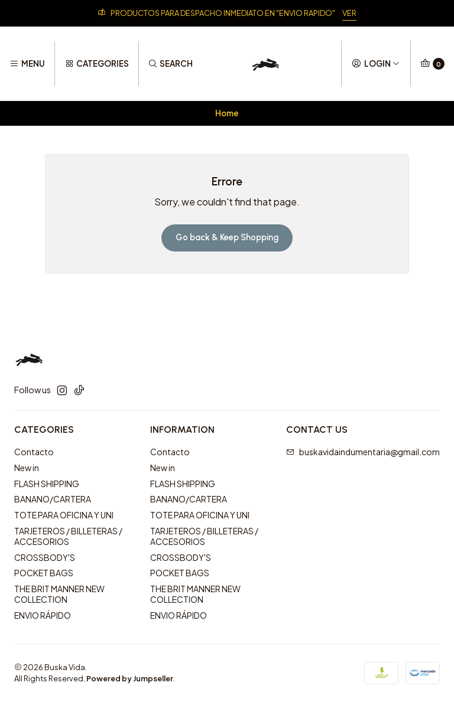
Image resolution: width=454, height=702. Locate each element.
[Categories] (96, 63)
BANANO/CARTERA (52, 499)
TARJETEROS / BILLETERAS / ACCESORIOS (68, 536)
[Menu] (27, 63)
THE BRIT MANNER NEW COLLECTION (59, 594)
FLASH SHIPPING (46, 483)
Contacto (34, 451)
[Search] (170, 63)
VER (349, 13)
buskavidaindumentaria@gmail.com (363, 451)
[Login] (376, 64)
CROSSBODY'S (44, 557)
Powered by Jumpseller (129, 678)
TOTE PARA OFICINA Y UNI (64, 515)
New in (26, 467)
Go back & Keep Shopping (227, 237)
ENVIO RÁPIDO (42, 615)
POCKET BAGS (43, 572)
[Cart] (432, 64)
